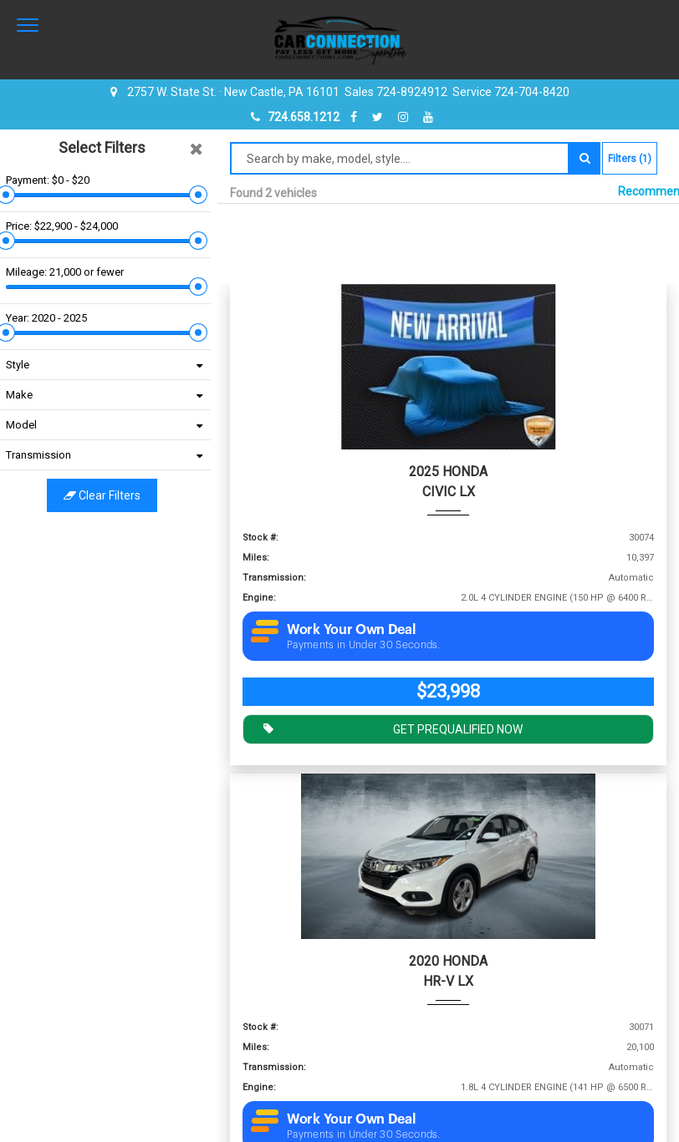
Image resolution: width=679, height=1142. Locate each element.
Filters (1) (629, 159)
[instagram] (405, 117)
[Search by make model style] (399, 158)
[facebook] (355, 117)
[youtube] (428, 117)
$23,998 (448, 691)
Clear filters (108, 495)
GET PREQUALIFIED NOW (389, 727)
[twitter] (379, 117)
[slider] (12, 194)
